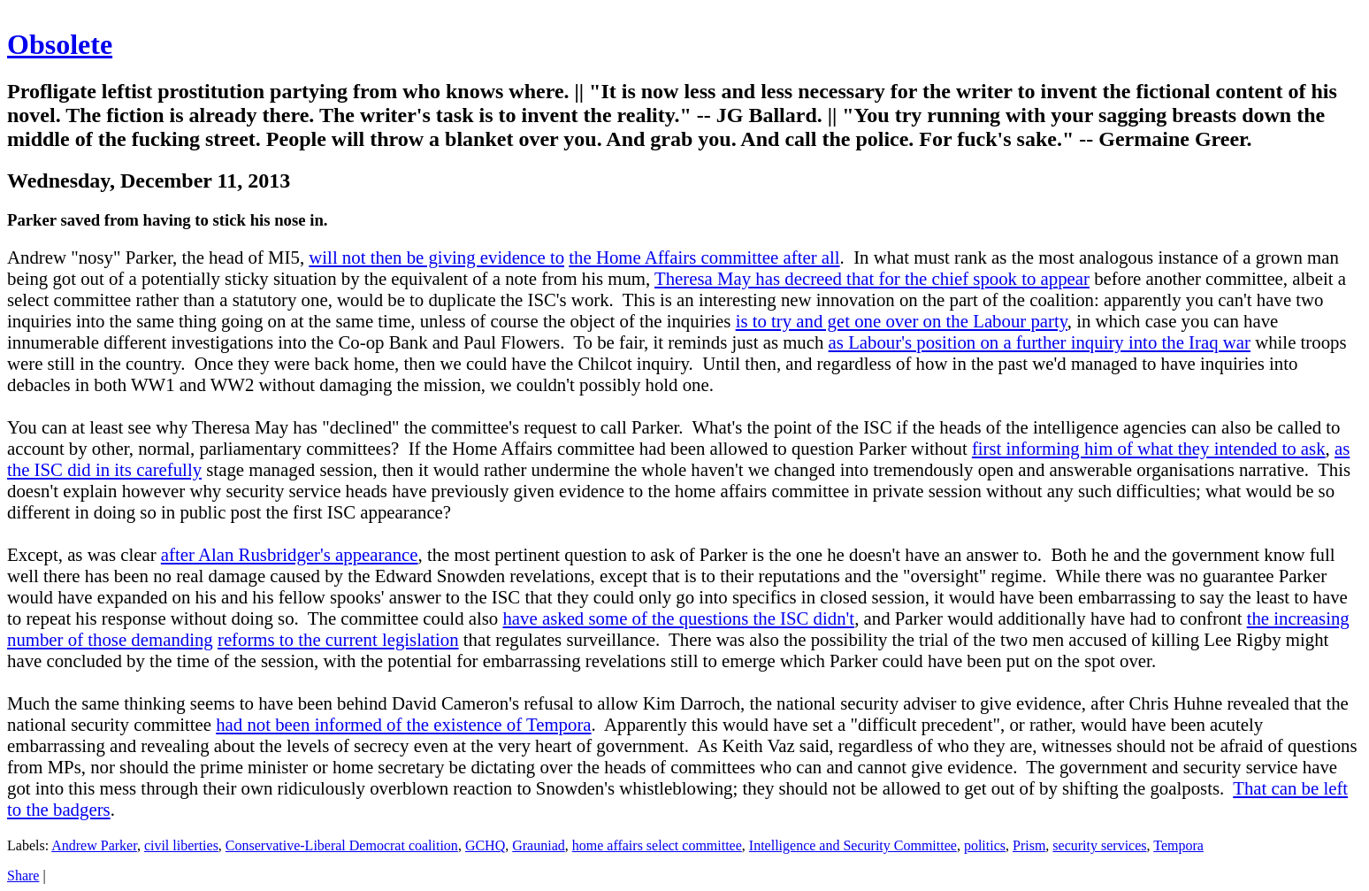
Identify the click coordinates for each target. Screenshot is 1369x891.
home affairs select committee (657, 845)
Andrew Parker (94, 845)
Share (23, 875)
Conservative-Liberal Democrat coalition (342, 845)
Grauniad (538, 845)
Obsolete (59, 44)
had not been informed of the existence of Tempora (403, 724)
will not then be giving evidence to (436, 257)
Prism (1029, 845)
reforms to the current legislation (338, 639)
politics (985, 845)
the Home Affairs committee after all (704, 257)
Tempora (1178, 845)
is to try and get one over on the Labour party (901, 321)
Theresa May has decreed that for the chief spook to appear (872, 278)
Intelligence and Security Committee (853, 845)
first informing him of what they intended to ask (1149, 448)
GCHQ (485, 845)
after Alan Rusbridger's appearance (289, 554)
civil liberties (181, 845)
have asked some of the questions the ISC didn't (678, 618)
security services (1099, 845)
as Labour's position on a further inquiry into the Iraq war (1039, 342)
